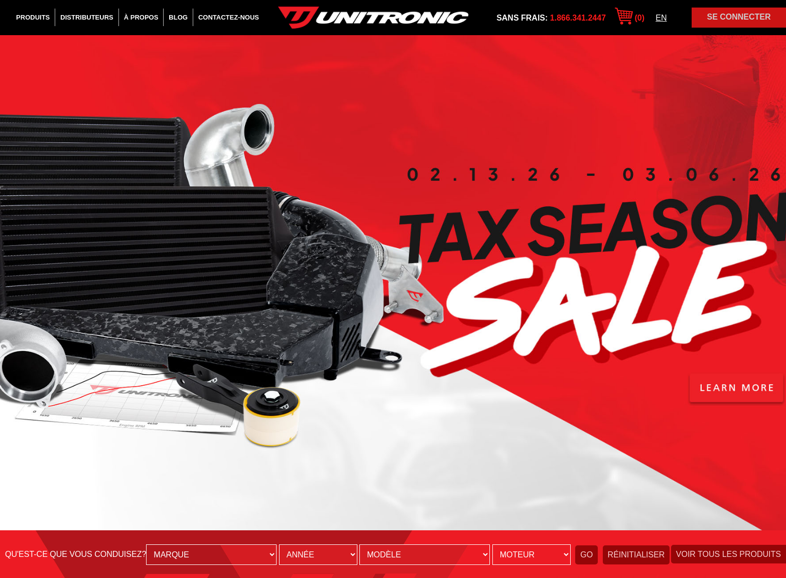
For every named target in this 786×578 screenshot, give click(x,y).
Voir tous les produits (728, 554)
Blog (178, 17)
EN (661, 18)
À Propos (141, 17)
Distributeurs (86, 17)
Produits (33, 17)
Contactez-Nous (228, 17)
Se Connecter (738, 17)
